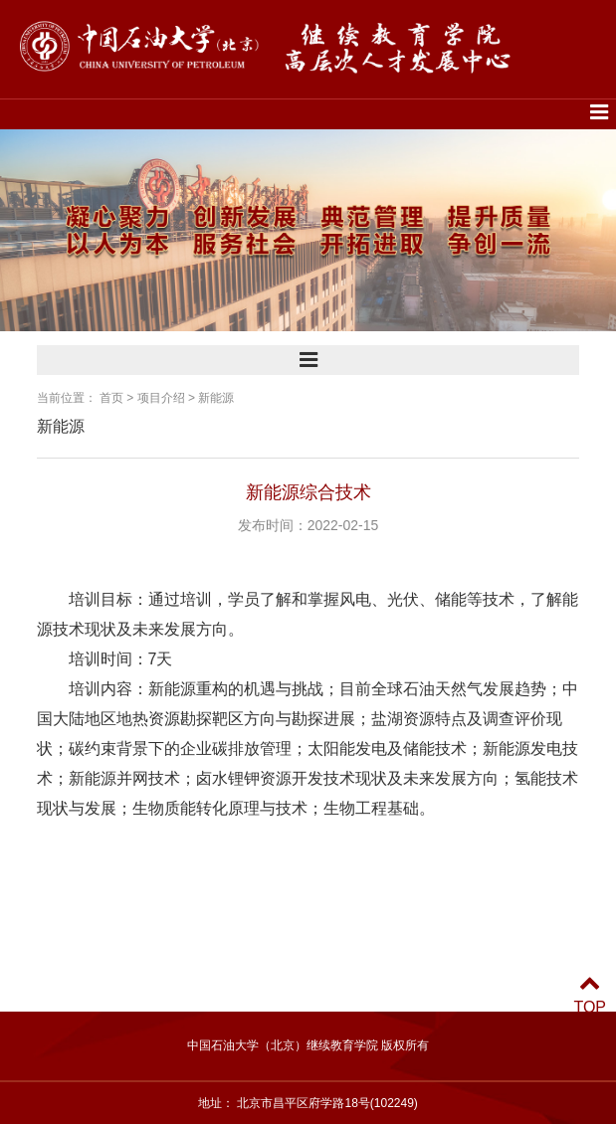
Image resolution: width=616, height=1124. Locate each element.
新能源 (216, 398)
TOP (589, 995)
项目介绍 (161, 398)
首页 (111, 398)
